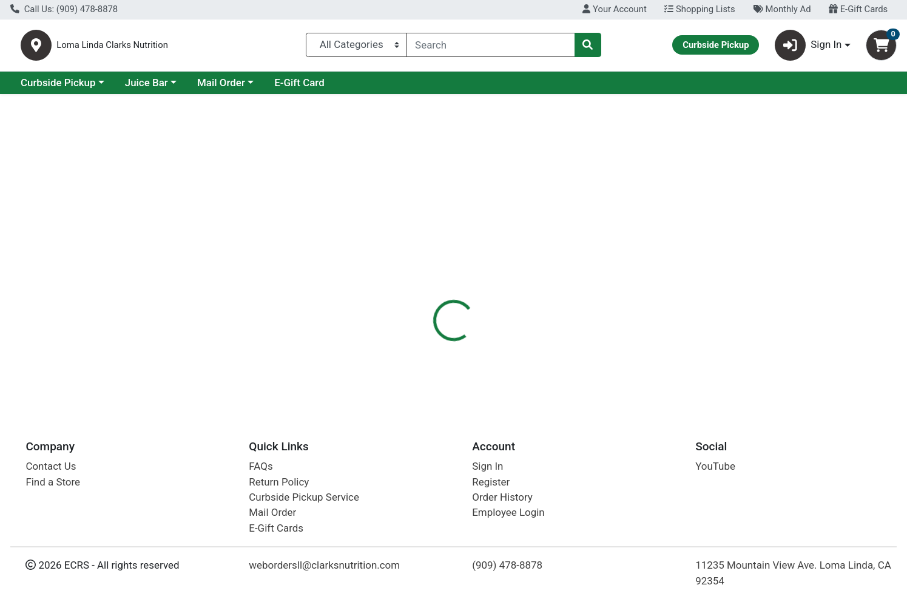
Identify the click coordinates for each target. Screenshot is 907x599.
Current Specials (58, 87)
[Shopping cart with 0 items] (881, 47)
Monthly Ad (782, 9)
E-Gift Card (404, 87)
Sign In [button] (808, 47)
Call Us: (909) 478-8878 (64, 9)
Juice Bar (251, 87)
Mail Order (326, 87)
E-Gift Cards (858, 9)
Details (412, 264)
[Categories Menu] (356, 47)
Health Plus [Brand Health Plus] (531, 325)
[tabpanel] (642, 337)
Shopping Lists (699, 9)
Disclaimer (537, 264)
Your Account (614, 9)
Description (471, 264)
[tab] (412, 263)
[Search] (490, 47)
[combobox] (490, 47)
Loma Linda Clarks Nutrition (178, 47)
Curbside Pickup (163, 87)
